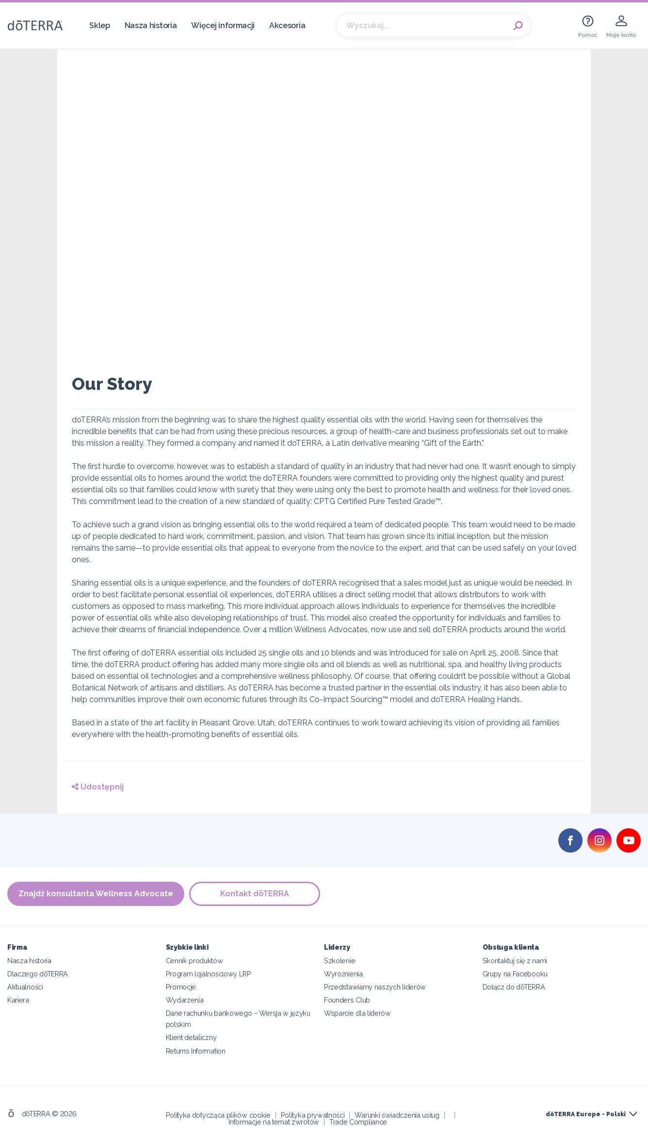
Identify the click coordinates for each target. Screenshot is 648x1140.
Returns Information (196, 1050)
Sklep (99, 25)
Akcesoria (287, 25)
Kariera (18, 1000)
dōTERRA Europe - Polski (586, 1114)
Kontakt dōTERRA (254, 893)
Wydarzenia (185, 1000)
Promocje (181, 987)
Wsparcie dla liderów (357, 1013)
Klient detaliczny (191, 1037)
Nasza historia (151, 25)
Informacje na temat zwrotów (273, 1121)
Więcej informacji (223, 25)
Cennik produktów (194, 960)
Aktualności (25, 987)
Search (518, 25)
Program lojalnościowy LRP (208, 974)
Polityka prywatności (313, 1114)
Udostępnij (98, 786)
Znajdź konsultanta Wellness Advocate (95, 893)
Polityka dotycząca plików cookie (218, 1114)
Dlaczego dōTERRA (37, 974)
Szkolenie (339, 960)
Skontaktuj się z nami (515, 960)
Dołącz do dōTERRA (514, 987)
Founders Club (347, 1000)
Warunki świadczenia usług (397, 1114)
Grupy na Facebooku (515, 974)
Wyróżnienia (343, 974)
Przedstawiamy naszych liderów (375, 987)
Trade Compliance (358, 1121)
